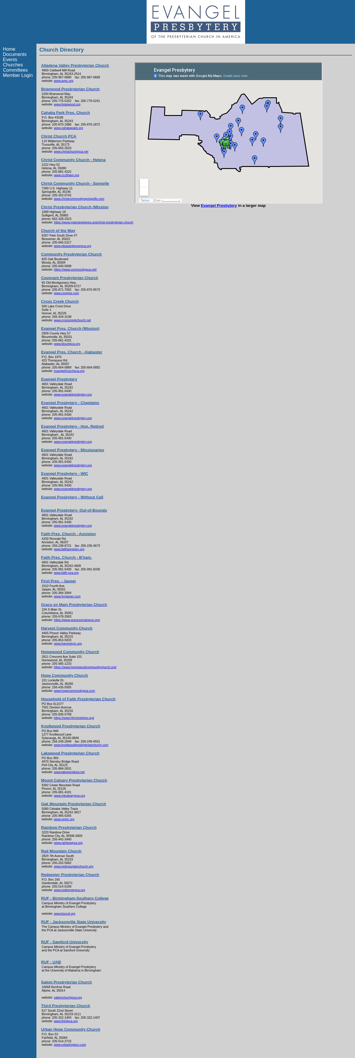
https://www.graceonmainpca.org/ (77, 620)
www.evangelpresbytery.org (73, 394)
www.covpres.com (66, 293)
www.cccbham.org (66, 175)
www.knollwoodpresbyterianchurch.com (81, 745)
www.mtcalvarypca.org (69, 795)
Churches (13, 64)
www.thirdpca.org (66, 1021)
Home (9, 49)
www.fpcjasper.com (67, 596)
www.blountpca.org (67, 343)
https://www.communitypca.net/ (75, 269)
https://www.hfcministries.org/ (74, 718)
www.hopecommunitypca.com (74, 690)
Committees (15, 70)
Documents (15, 54)
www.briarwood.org (67, 104)
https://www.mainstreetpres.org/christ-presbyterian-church (93, 222)
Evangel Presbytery (219, 205)
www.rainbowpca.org (68, 842)
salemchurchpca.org (68, 997)
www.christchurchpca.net (71, 151)
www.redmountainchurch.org (73, 866)
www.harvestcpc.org (68, 643)
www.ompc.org (64, 819)
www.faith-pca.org (66, 572)
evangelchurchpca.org (69, 371)
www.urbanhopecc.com (70, 1044)
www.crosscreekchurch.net (72, 320)
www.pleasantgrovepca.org (72, 246)
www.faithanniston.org (69, 549)
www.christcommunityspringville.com (79, 198)
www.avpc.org (63, 80)
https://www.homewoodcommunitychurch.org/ (85, 667)
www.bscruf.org (64, 913)
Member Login (18, 75)
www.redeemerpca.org (69, 890)
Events (10, 59)
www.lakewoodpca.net (69, 772)
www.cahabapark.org (68, 128)
